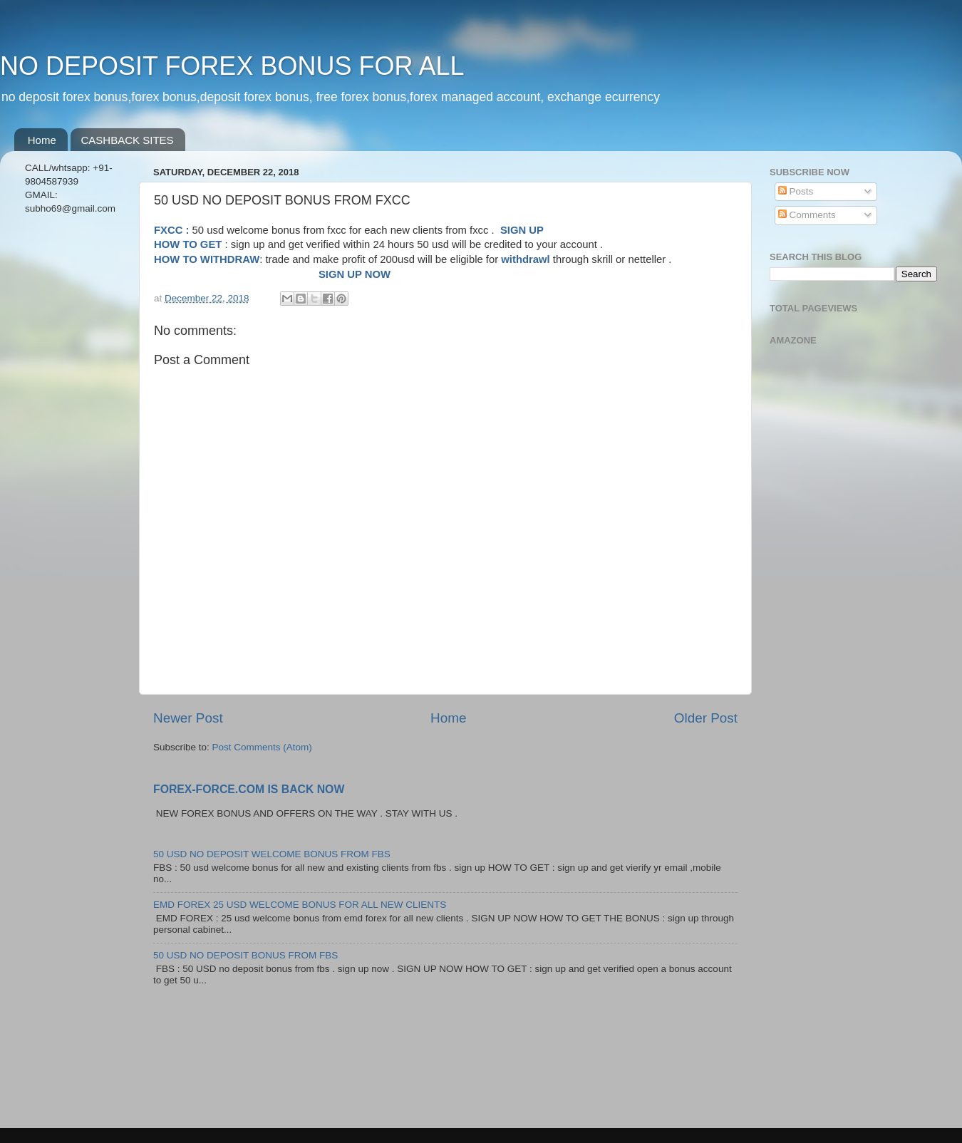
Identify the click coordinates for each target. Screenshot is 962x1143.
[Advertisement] (73, 451)
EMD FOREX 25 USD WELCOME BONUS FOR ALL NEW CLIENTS (299, 904)
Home (42, 140)
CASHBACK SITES (127, 140)
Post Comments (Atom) (262, 747)
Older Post (706, 717)
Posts (796, 191)
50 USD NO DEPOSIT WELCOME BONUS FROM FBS (272, 854)
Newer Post (188, 717)
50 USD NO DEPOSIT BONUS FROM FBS (245, 955)
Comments (807, 215)
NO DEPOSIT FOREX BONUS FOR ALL (232, 66)
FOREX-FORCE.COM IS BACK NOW (248, 789)
